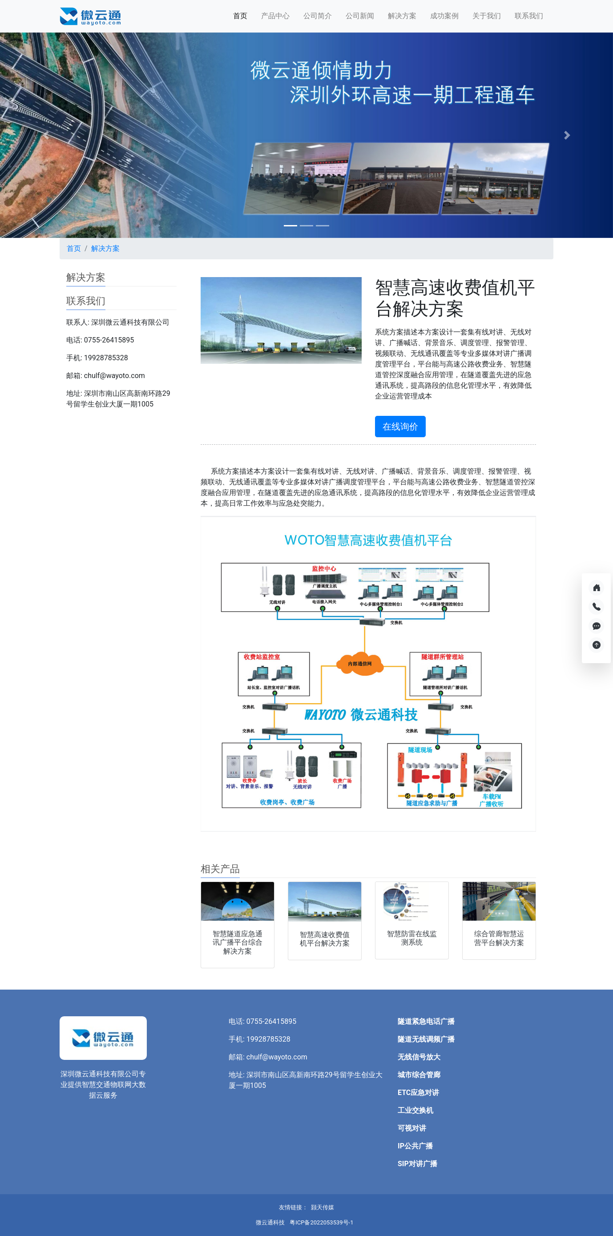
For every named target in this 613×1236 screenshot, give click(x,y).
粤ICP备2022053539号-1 (321, 1222)
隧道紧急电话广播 (426, 1021)
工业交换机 (415, 1110)
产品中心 (275, 16)
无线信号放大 (419, 1057)
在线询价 (400, 426)
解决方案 (402, 16)
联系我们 (529, 16)
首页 (240, 16)
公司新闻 (360, 16)
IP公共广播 (415, 1146)
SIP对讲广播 (417, 1164)
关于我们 (486, 16)
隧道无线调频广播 (426, 1039)
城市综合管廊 (419, 1075)
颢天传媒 (322, 1207)
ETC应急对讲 (418, 1092)
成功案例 (444, 16)
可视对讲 (412, 1128)
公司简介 (317, 16)
